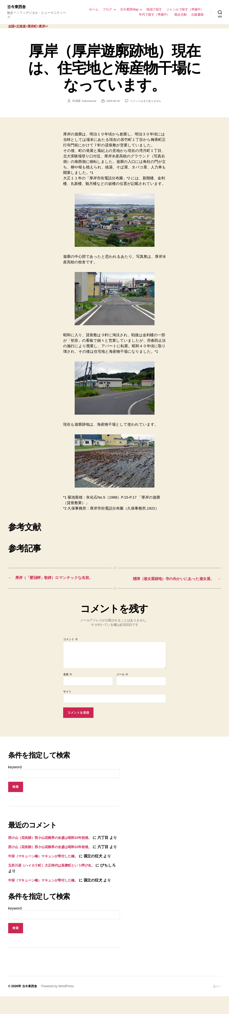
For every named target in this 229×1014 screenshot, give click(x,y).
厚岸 (42, 22)
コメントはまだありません (146, 96)
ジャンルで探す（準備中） (185, 7)
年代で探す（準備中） (154, 12)
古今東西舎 (17, 7)
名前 (67, 670)
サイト (67, 687)
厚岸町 (32, 22)
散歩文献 (180, 12)
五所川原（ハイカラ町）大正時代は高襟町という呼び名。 (56, 877)
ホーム (93, 7)
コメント (70, 634)
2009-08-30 (112, 96)
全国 (11, 22)
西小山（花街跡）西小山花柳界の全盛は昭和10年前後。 (54, 833)
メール (122, 670)
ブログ (107, 7)
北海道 (21, 22)
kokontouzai (88, 96)
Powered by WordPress (58, 1004)
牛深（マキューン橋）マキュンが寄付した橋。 (47, 863)
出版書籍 (197, 12)
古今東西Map (129, 7)
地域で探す (154, 7)
